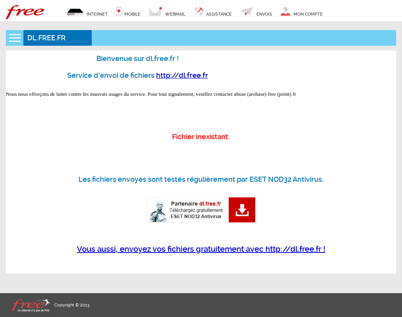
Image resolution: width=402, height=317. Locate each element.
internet (87, 12)
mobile (128, 12)
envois (256, 12)
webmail (167, 12)
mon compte (301, 12)
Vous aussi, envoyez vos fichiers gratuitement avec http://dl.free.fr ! (201, 249)
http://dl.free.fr (182, 75)
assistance (213, 12)
